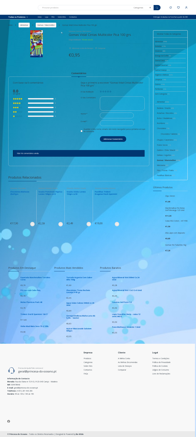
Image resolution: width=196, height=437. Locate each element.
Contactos (73, 17)
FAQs (86, 373)
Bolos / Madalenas (166, 118)
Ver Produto (32, 224)
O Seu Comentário (88, 97)
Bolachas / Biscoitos (167, 113)
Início (40, 17)
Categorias (88, 362)
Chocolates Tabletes (170, 134)
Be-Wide (79, 434)
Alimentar (24, 25)
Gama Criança (162, 70)
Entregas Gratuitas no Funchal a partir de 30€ (170, 17)
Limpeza (160, 79)
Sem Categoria (162, 94)
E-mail (84, 121)
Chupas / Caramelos (167, 140)
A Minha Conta (124, 358)
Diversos (160, 51)
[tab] (78, 74)
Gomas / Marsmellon (46, 25)
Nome (84, 114)
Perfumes (160, 89)
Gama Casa (161, 60)
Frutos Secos (164, 145)
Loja (46, 17)
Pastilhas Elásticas (108, 188)
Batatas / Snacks (52, 188)
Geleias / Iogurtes (165, 155)
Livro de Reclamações (161, 373)
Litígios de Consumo (160, 370)
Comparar (101, 48)
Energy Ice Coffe (163, 55)
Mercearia (162, 165)
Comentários (78, 73)
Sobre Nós (62, 17)
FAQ (53, 17)
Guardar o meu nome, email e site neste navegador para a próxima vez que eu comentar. (114, 130)
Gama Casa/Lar (163, 65)
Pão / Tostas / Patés (167, 170)
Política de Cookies (160, 366)
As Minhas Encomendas (127, 362)
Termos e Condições (160, 358)
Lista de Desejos (125, 366)
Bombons (162, 123)
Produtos (87, 358)
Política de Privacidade (161, 362)
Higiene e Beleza (164, 75)
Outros (160, 84)
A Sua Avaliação (87, 92)
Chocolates (22, 188)
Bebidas (160, 46)
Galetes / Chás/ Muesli (167, 150)
